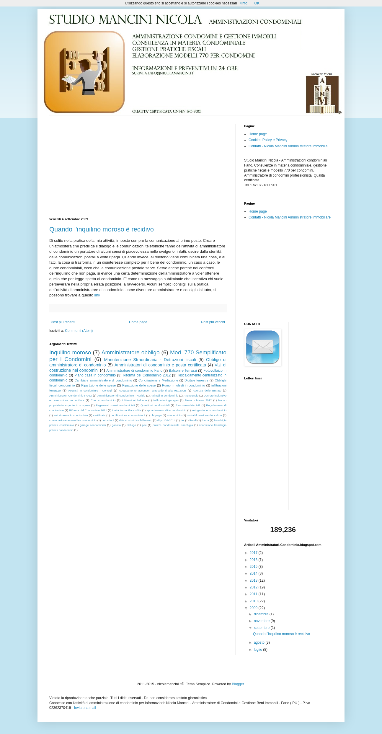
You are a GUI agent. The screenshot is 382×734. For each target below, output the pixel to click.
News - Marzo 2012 (198, 400)
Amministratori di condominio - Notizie (121, 395)
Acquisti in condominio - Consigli (90, 390)
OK (256, 3)
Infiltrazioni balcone (134, 400)
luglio (258, 649)
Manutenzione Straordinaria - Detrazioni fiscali (150, 359)
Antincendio (191, 395)
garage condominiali (93, 425)
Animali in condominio (164, 395)
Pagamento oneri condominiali (115, 405)
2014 (254, 573)
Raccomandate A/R (187, 405)
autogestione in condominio (209, 410)
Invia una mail (85, 708)
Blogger (238, 684)
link (97, 295)
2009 (254, 608)
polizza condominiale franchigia (173, 425)
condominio (174, 415)
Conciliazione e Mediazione (158, 380)
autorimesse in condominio (71, 415)
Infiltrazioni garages (166, 400)
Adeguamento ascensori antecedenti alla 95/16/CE (152, 390)
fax (183, 420)
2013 (254, 580)
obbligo (131, 425)
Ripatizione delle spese (139, 385)
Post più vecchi (213, 322)
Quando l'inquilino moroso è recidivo (101, 229)
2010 (254, 601)
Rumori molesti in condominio (183, 385)
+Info (243, 3)
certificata (99, 415)
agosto (259, 642)
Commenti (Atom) (79, 331)
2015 (254, 567)
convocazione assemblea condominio (73, 420)
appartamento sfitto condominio (166, 410)
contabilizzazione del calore (204, 415)
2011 (254, 594)
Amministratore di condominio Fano (134, 370)
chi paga (156, 415)
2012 (254, 587)
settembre (262, 628)
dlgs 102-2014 (166, 420)
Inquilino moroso (70, 352)
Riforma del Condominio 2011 (88, 410)
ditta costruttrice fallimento (135, 420)
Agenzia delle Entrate (207, 390)
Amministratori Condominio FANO (70, 395)
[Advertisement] (98, 165)
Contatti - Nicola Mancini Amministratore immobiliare (290, 217)
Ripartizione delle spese (98, 385)
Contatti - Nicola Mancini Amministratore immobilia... (289, 146)
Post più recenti (63, 322)
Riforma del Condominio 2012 (147, 375)
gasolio (116, 425)
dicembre (262, 614)
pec (144, 425)
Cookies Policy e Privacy (268, 140)
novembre (262, 621)
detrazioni (108, 420)
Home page (138, 322)
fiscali (193, 420)
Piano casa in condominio (95, 375)
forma (205, 420)
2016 (254, 560)
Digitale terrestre (196, 380)
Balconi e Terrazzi (183, 370)
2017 (254, 553)
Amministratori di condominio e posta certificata (160, 365)
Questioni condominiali (155, 405)
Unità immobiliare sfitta (126, 410)
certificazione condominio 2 (128, 415)
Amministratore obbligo (131, 352)
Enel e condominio (103, 400)
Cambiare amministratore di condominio (103, 380)
